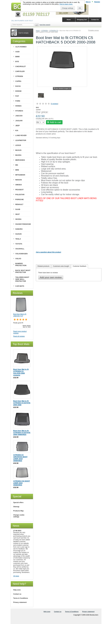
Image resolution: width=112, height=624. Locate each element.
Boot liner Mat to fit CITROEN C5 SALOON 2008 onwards (21, 372)
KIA (16, 130)
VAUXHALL (19, 249)
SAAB (17, 209)
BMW (17, 57)
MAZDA (18, 155)
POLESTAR (19, 195)
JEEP (17, 126)
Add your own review (51, 277)
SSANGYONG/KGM (23, 224)
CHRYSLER (20, 71)
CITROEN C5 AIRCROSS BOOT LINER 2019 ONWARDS (20, 458)
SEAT (17, 214)
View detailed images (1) (63, 88)
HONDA (18, 106)
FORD (17, 101)
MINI (17, 170)
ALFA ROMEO (21, 47)
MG (16, 165)
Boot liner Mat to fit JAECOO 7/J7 (19, 315)
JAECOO (18, 116)
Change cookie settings (18, 516)
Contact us (17, 594)
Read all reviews (19, 336)
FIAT (17, 96)
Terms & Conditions (20, 598)
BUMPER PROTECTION (20, 264)
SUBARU (19, 229)
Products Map (18, 511)
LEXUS (18, 145)
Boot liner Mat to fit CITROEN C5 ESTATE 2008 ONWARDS (21, 432)
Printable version (93, 30)
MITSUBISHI (20, 175)
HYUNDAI (19, 111)
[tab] (43, 266)
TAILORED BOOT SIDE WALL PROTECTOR (22, 279)
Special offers (18, 502)
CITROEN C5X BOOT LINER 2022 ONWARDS (21, 483)
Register (97, 2)
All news (16, 576)
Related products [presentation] (43, 266)
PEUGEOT (19, 190)
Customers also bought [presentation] (61, 266)
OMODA (18, 185)
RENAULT (19, 204)
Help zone (17, 590)
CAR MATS (19, 286)
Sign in (88, 2)
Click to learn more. (66, 4)
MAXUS (18, 150)
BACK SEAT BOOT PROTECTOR (22, 271)
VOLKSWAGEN (21, 254)
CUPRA (18, 81)
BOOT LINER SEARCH (45, 24)
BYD (17, 61)
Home (38, 30)
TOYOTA (18, 244)
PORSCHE (19, 199)
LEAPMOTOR (20, 140)
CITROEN (44, 30)
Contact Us (95, 19)
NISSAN (18, 180)
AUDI (17, 52)
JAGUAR (18, 121)
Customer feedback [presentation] (79, 266)
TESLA (18, 239)
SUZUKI (18, 234)
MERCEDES (20, 160)
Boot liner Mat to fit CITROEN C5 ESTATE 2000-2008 (21, 403)
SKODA (18, 219)
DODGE (18, 91)
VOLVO (18, 259)
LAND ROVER (21, 135)
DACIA (18, 86)
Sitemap (16, 507)
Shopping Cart (82, 19)
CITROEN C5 (53, 30)
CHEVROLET (20, 66)
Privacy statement (20, 602)
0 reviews (54, 104)
